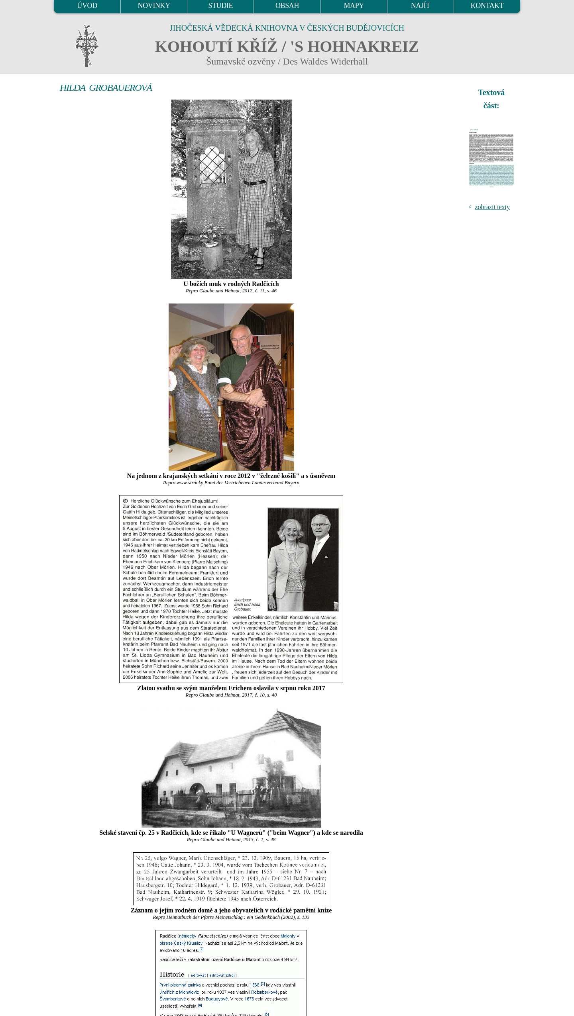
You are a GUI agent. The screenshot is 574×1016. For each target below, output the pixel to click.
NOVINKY (154, 6)
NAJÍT (420, 6)
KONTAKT (487, 6)
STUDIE (220, 6)
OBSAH (287, 6)
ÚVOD (87, 6)
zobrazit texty (492, 207)
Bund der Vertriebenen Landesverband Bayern (251, 482)
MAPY (354, 6)
